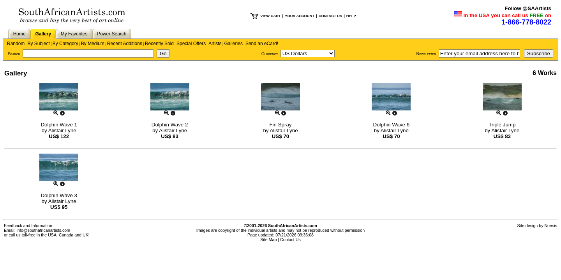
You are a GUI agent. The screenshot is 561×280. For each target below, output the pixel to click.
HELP (351, 16)
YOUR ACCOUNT (299, 16)
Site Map (268, 239)
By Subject (38, 43)
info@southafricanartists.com (44, 230)
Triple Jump (502, 125)
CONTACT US (330, 16)
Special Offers (191, 43)
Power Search (111, 34)
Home (19, 34)
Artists (214, 43)
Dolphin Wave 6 (391, 125)
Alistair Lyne (62, 130)
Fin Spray (280, 125)
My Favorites (74, 34)
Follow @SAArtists (528, 8)
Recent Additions (124, 43)
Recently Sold (159, 43)
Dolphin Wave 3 (59, 195)
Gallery (43, 34)
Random (16, 43)
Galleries (233, 43)
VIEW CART (270, 16)
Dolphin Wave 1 (59, 125)
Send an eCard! (261, 43)
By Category (65, 43)
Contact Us (290, 239)
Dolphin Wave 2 (170, 125)
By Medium (92, 43)
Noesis (550, 225)
